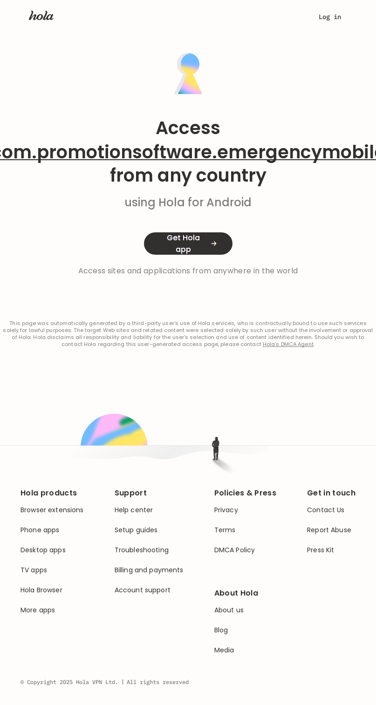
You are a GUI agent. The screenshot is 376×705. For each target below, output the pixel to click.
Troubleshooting (142, 550)
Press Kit (320, 550)
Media (224, 650)
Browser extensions (52, 510)
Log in (330, 17)
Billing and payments (149, 570)
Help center (134, 510)
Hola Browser (41, 590)
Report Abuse (329, 530)
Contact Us (325, 510)
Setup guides (136, 530)
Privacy (226, 510)
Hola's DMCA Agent (288, 344)
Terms (225, 530)
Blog (221, 630)
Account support (143, 590)
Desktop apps (43, 550)
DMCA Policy (234, 550)
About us (229, 610)
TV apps (34, 570)
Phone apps (40, 530)
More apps (38, 610)
